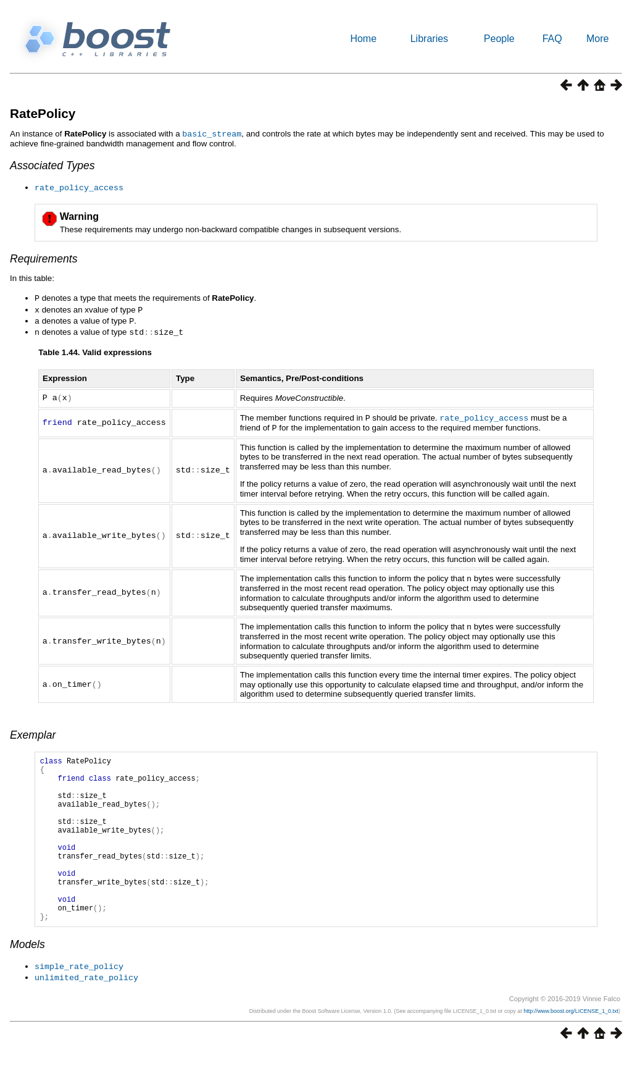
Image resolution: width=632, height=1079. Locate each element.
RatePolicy (42, 113)
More (597, 38)
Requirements (44, 257)
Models (27, 973)
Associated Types (52, 165)
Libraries (429, 38)
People (499, 38)
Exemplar (33, 729)
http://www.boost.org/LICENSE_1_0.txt (570, 1039)
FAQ (552, 38)
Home (363, 38)
